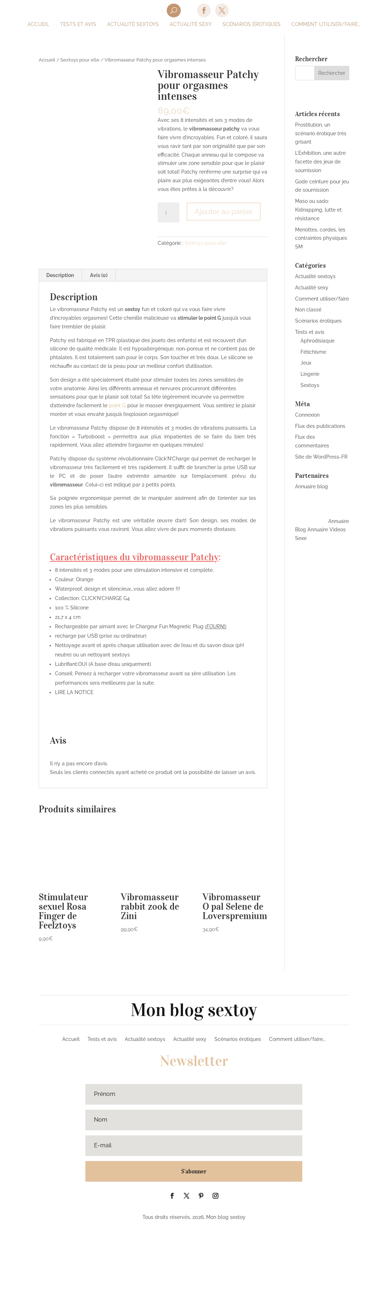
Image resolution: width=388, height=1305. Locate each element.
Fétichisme (313, 352)
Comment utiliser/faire (322, 299)
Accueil (47, 60)
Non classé (308, 310)
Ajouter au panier (224, 211)
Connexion (307, 415)
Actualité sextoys (315, 276)
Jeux (305, 363)
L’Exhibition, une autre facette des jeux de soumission (320, 161)
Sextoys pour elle (79, 60)
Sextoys (309, 385)
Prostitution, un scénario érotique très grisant (320, 133)
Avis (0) (98, 351)
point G (117, 481)
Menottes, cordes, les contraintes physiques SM (321, 238)
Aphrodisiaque (317, 341)
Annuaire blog (311, 486)
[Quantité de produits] (168, 213)
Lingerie (309, 374)
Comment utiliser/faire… (297, 1115)
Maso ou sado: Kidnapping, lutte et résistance (318, 209)
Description (60, 351)
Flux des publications (320, 426)
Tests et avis (309, 332)
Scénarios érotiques (318, 321)
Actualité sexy (311, 287)
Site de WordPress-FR (321, 457)
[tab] (60, 351)
